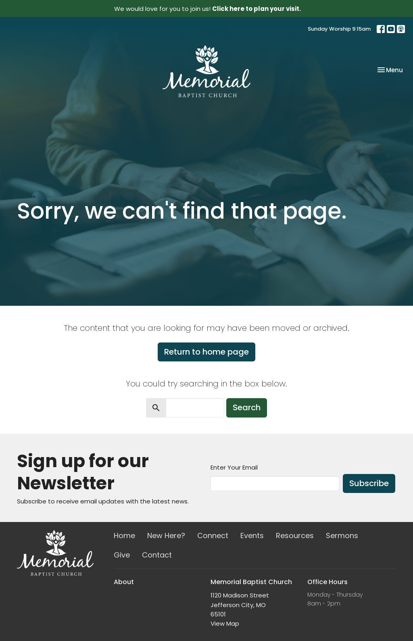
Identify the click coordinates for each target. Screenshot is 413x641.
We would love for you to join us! (207, 8)
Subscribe (369, 483)
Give (122, 555)
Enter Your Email (234, 467)
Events (252, 535)
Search (247, 407)
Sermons (342, 535)
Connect (212, 535)
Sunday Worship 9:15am (339, 29)
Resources (295, 535)
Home (124, 535)
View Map (225, 623)
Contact (157, 555)
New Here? (166, 535)
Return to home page (206, 351)
